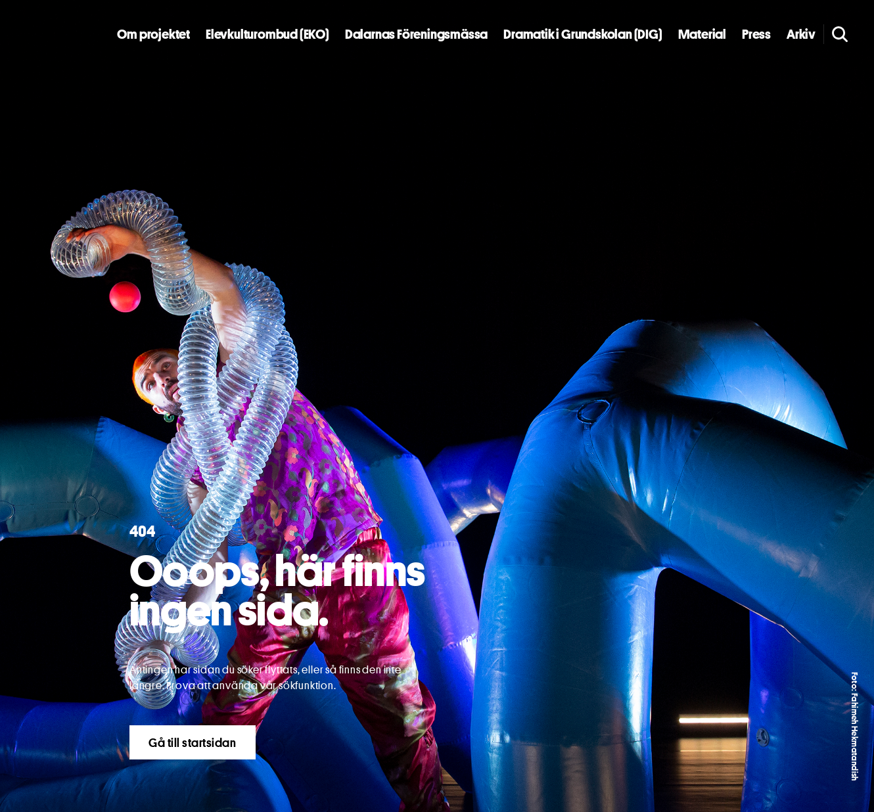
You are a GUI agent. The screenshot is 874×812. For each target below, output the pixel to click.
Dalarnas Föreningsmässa (416, 34)
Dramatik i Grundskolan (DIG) (582, 34)
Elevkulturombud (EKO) (267, 34)
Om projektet (153, 34)
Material (702, 34)
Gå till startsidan (193, 742)
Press (756, 34)
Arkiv (801, 34)
